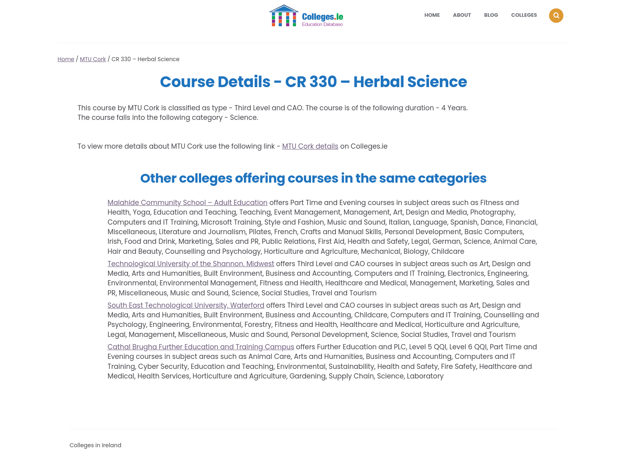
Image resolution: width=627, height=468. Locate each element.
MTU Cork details (310, 146)
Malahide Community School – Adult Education (188, 202)
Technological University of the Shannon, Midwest (191, 264)
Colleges (524, 15)
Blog (491, 15)
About (462, 15)
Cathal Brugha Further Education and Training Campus (201, 347)
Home (432, 15)
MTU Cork (93, 59)
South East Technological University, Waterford (186, 305)
